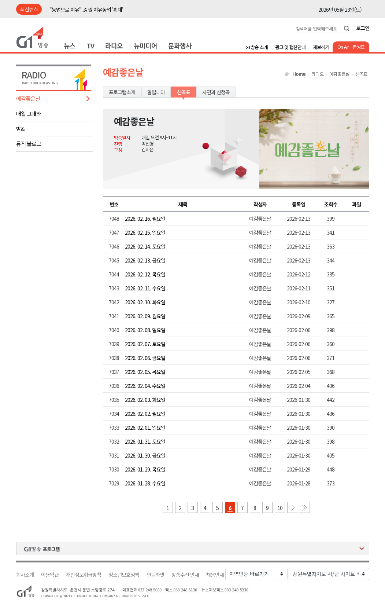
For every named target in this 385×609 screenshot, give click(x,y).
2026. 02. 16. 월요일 (145, 218)
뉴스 (69, 45)
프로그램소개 (122, 92)
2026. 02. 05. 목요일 (145, 371)
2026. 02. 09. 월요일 (145, 316)
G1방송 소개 (256, 47)
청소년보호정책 (123, 575)
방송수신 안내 (185, 575)
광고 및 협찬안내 (290, 47)
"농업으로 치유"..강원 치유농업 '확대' (86, 9)
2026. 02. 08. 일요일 (145, 330)
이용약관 (50, 575)
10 (279, 507)
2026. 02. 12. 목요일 (145, 274)
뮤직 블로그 (28, 143)
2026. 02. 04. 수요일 (145, 385)
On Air (343, 46)
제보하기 (321, 47)
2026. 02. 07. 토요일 (145, 344)
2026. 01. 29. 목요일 (145, 469)
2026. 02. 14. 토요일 (145, 246)
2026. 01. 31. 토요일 (145, 441)
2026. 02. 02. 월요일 (145, 413)
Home (299, 74)
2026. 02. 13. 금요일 (145, 260)
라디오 (114, 45)
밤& (20, 128)
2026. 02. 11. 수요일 (145, 288)
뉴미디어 (145, 45)
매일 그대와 (28, 113)
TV (90, 45)
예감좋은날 (28, 98)
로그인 (362, 28)
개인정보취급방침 (83, 575)
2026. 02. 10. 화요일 (145, 302)
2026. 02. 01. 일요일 (145, 427)
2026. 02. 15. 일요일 (145, 232)
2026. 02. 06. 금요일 (145, 358)
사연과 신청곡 (216, 92)
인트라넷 (155, 575)
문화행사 (180, 45)
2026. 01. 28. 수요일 (145, 483)
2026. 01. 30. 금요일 (145, 455)
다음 (292, 507)
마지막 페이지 (304, 507)
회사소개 (25, 575)
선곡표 (361, 74)
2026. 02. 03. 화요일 (145, 399)
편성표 (358, 46)
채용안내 (215, 575)
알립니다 (156, 92)
